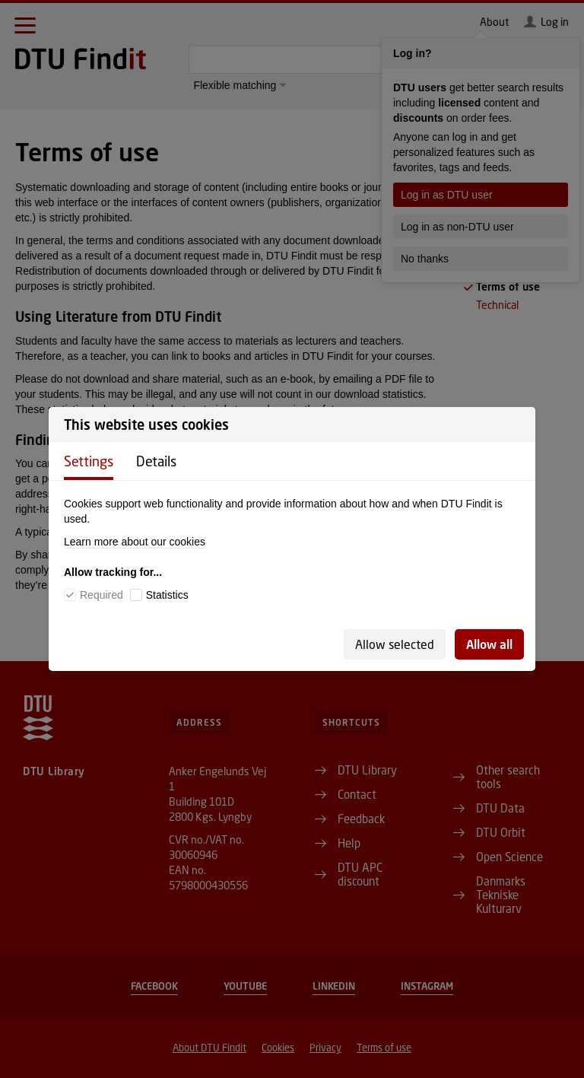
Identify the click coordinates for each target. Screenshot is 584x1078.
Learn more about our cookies (134, 542)
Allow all (489, 644)
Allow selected (394, 644)
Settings (88, 461)
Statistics (167, 595)
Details (156, 461)
